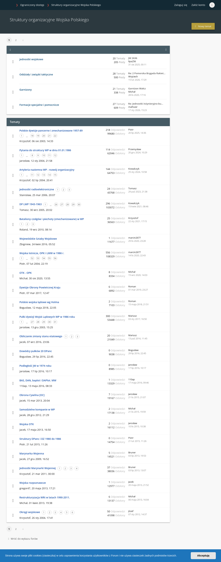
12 (55, 155)
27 (61, 204)
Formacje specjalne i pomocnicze (39, 105)
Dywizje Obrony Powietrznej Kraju (40, 287)
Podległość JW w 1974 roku (36, 365)
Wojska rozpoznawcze (33, 482)
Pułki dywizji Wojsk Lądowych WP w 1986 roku (47, 316)
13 (43, 174)
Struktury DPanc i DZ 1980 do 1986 (40, 438)
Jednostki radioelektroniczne (37, 189)
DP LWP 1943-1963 (31, 204)
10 (43, 155)
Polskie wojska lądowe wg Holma (39, 302)
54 (43, 258)
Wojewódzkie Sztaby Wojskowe (38, 238)
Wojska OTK (27, 424)
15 (55, 174)
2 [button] (15, 40)
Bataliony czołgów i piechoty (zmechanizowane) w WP (52, 219)
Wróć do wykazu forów (23, 538)
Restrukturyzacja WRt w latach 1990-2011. (45, 497)
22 (55, 135)
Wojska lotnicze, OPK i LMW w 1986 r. (42, 253)
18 (32, 135)
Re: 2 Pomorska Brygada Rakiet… (147, 73)
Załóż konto (198, 5)
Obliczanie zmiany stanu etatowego (41, 336)
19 (38, 135)
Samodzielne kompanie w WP (37, 409)
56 (55, 258)
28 (67, 204)
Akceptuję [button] (203, 555)
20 (43, 135)
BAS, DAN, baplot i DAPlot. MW (38, 380)
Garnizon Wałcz (137, 88)
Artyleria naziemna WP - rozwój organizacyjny (47, 169)
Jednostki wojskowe (31, 59)
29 (73, 204)
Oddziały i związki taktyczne (36, 74)
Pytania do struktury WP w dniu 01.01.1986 (45, 150)
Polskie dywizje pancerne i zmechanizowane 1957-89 (51, 130)
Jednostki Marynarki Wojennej (38, 468)
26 (56, 204)
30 (79, 204)
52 (32, 258)
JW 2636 (132, 58)
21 (49, 135)
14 (49, 174)
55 (49, 258)
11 (49, 155)
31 (55, 321)
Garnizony (26, 89)
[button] (177, 556)
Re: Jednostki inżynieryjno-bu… (145, 103)
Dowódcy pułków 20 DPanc (36, 351)
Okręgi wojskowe (30, 512)
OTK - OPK (26, 272)
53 (38, 258)
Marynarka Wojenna (32, 453)
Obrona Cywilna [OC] (32, 395)
